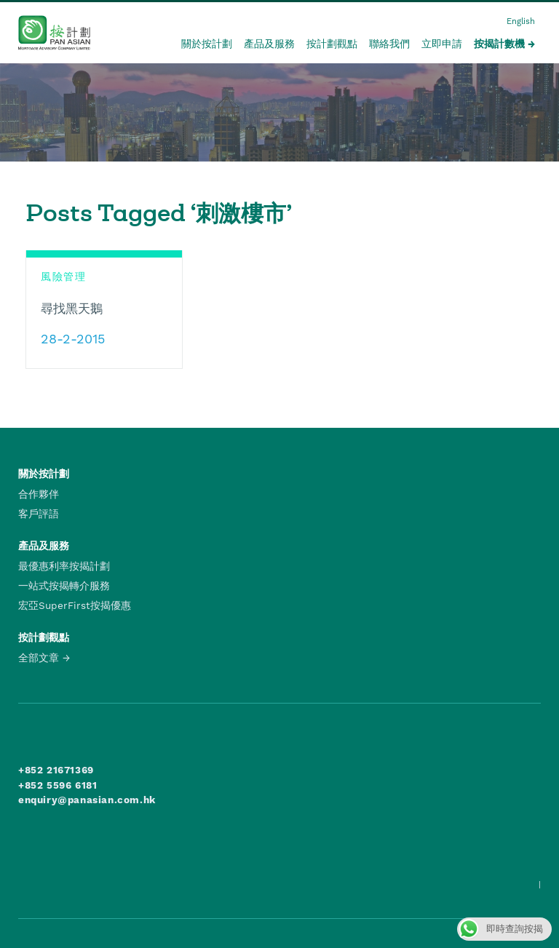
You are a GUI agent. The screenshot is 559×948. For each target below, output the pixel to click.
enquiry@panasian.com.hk (87, 799)
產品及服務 (269, 43)
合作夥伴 (38, 494)
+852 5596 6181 (57, 785)
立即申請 (441, 43)
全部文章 (38, 658)
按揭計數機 (499, 43)
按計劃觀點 (331, 43)
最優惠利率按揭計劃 (64, 566)
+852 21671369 (56, 770)
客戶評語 (38, 513)
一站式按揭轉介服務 (64, 585)
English (521, 21)
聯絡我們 (389, 43)
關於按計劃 (206, 43)
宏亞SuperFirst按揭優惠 (74, 605)
